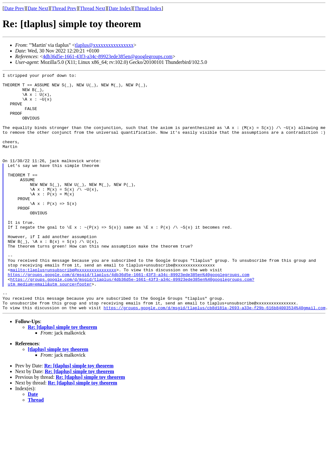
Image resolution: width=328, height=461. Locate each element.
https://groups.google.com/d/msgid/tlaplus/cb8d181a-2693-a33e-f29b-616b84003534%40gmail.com (214, 355)
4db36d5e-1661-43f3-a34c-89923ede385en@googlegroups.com (108, 56)
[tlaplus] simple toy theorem (58, 396)
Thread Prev (64, 8)
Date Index (120, 8)
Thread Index (147, 8)
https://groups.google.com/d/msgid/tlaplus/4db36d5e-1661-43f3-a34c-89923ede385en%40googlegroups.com (128, 315)
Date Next (38, 8)
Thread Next (92, 8)
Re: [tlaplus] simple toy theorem (62, 374)
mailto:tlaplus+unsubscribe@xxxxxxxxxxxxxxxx (63, 309)
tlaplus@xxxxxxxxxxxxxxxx (104, 45)
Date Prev (14, 8)
